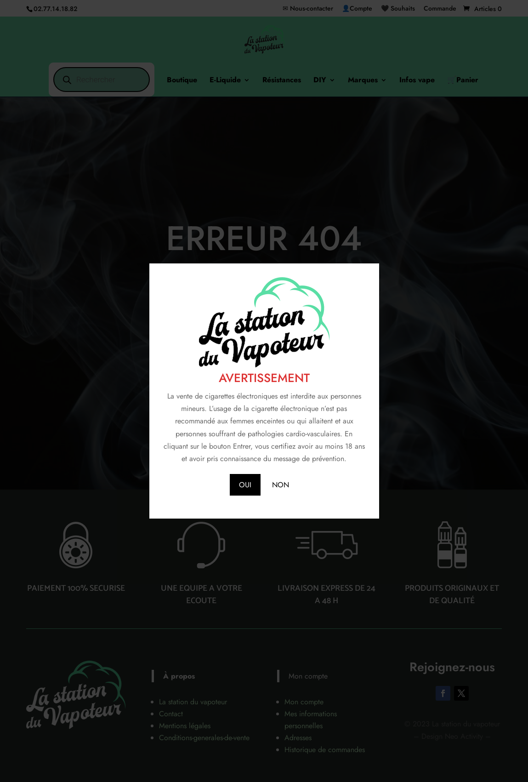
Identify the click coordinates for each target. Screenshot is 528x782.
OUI (245, 484)
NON (280, 484)
